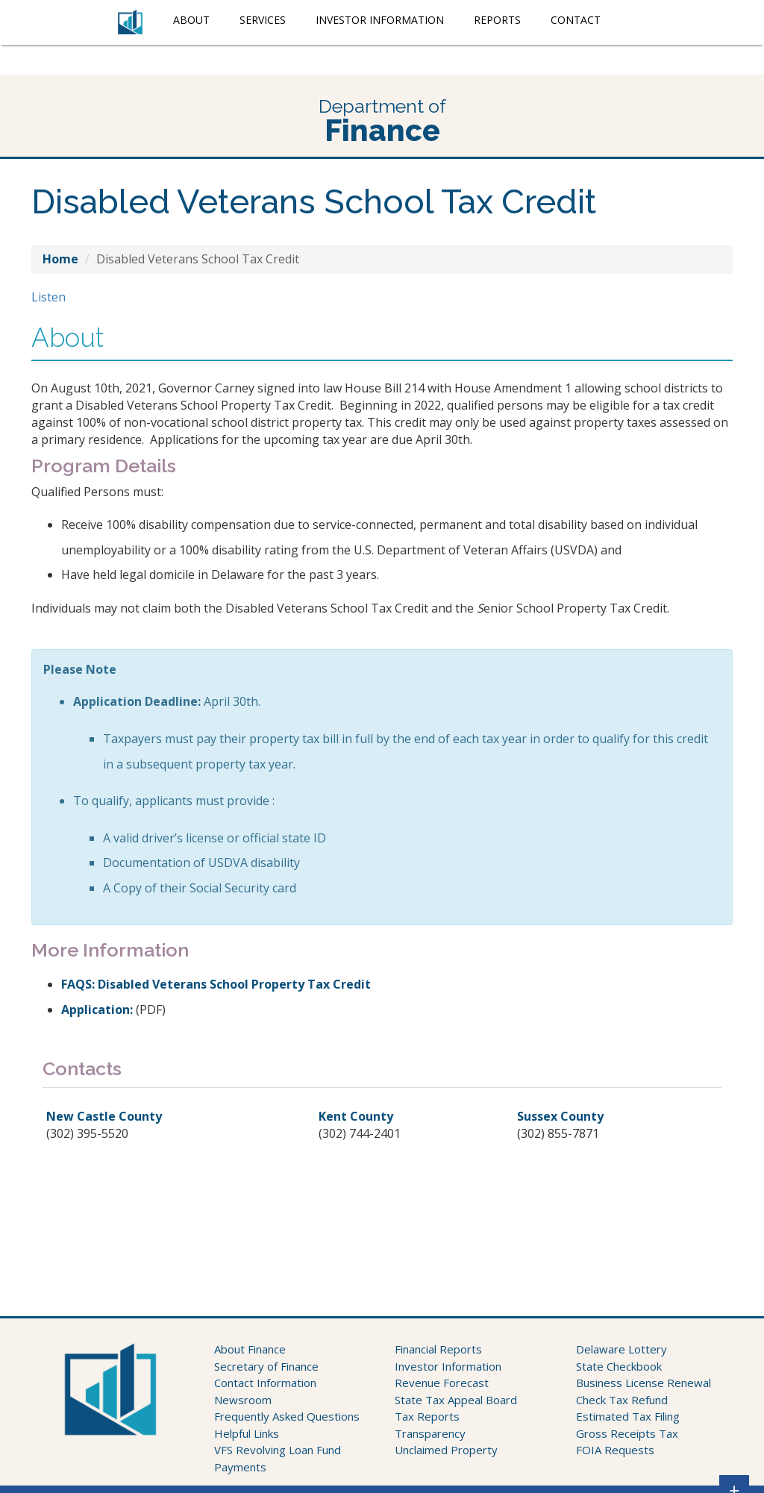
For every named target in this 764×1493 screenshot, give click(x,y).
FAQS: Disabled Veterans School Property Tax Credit (216, 984)
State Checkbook (619, 1366)
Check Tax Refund (622, 1399)
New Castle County (104, 1116)
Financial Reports (438, 1349)
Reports (497, 20)
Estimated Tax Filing (628, 1416)
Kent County (356, 1116)
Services (262, 20)
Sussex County (560, 1116)
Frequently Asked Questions (287, 1416)
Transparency (430, 1433)
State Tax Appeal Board (456, 1399)
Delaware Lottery (621, 1349)
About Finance (250, 1349)
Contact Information (265, 1382)
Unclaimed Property (446, 1449)
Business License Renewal (643, 1382)
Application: (97, 1009)
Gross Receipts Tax (627, 1433)
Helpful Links (246, 1433)
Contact (576, 20)
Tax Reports (427, 1416)
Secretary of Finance (266, 1366)
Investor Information (380, 20)
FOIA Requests (615, 1449)
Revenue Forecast (442, 1382)
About (191, 20)
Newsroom (243, 1399)
